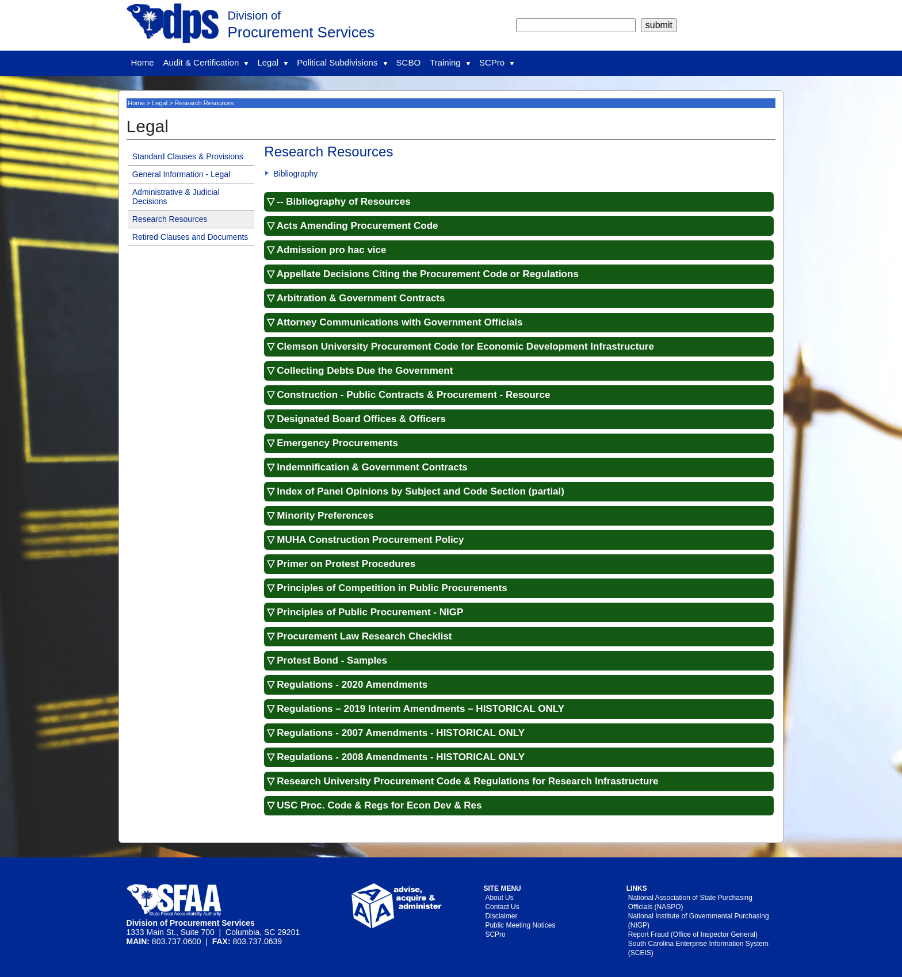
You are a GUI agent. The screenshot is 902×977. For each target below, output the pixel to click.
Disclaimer (501, 916)
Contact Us (502, 907)
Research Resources (170, 219)
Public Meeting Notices (520, 925)
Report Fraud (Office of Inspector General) (693, 934)
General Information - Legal (181, 174)
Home (142, 62)
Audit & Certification (206, 62)
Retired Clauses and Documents (190, 237)
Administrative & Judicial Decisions (176, 196)
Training (450, 62)
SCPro (496, 62)
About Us (499, 898)
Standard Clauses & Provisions (187, 156)
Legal (272, 62)
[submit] (659, 25)
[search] (576, 25)
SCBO (408, 62)
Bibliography (295, 173)
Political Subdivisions (342, 62)
